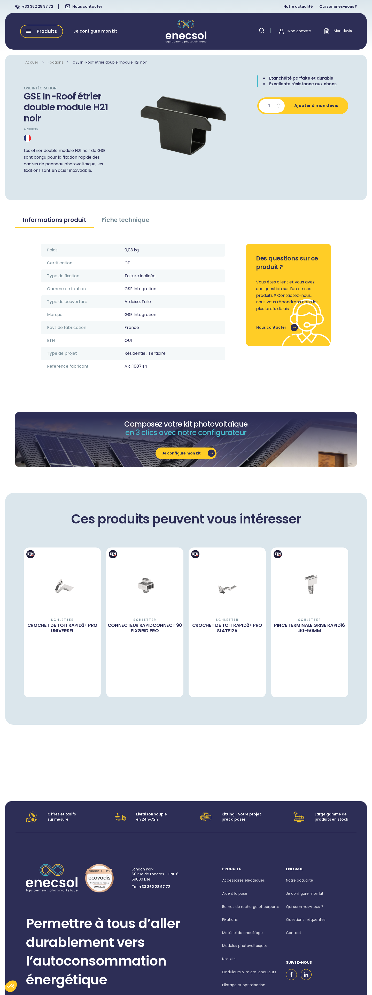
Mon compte (299, 31)
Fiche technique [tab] (125, 220)
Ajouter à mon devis (316, 106)
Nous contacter (87, 6)
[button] (41, 31)
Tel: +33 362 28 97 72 (151, 886)
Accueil (31, 62)
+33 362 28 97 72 (37, 6)
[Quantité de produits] (272, 106)
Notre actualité (298, 6)
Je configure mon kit (95, 31)
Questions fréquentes (306, 919)
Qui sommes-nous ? (338, 6)
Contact (293, 932)
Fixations (55, 62)
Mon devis (338, 31)
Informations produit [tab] (54, 220)
